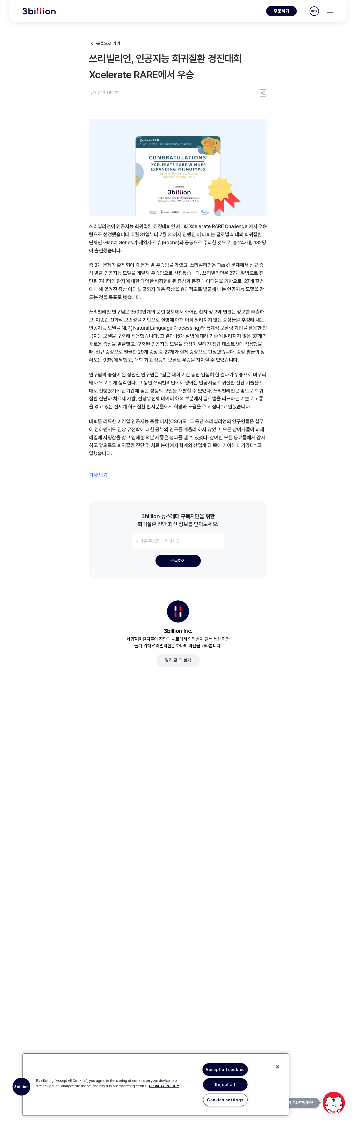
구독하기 (178, 560)
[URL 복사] (263, 93)
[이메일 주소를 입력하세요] (178, 541)
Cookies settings (225, 1099)
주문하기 (281, 11)
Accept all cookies (225, 1069)
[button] (21, 1087)
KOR (314, 11)
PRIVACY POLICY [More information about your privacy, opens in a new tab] (164, 1086)
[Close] (277, 1067)
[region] (155, 1084)
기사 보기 (98, 475)
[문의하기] (334, 1103)
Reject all (225, 1084)
